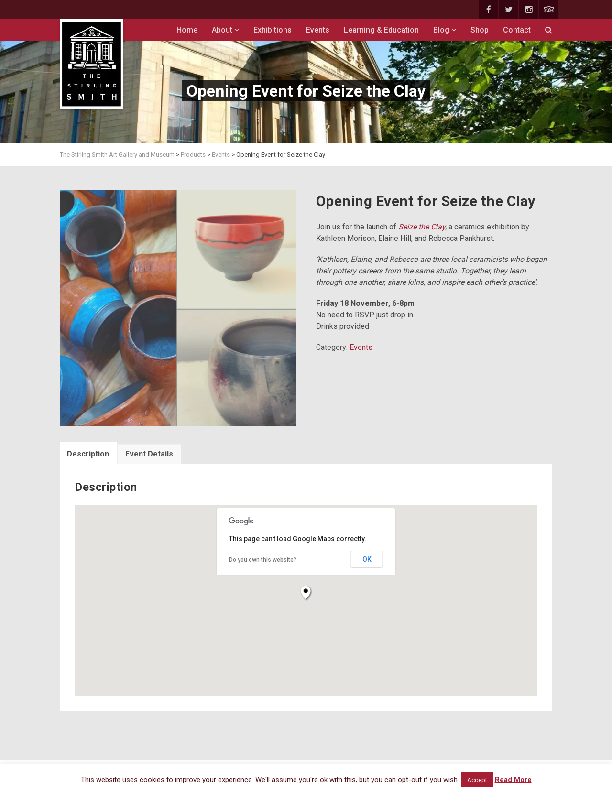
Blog (444, 29)
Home (186, 29)
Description (88, 453)
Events (317, 29)
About (225, 29)
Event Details (149, 453)
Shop (479, 29)
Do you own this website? (262, 559)
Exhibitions (272, 29)
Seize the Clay (420, 226)
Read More (513, 779)
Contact (517, 29)
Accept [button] (477, 779)
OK (367, 559)
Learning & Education (381, 29)
